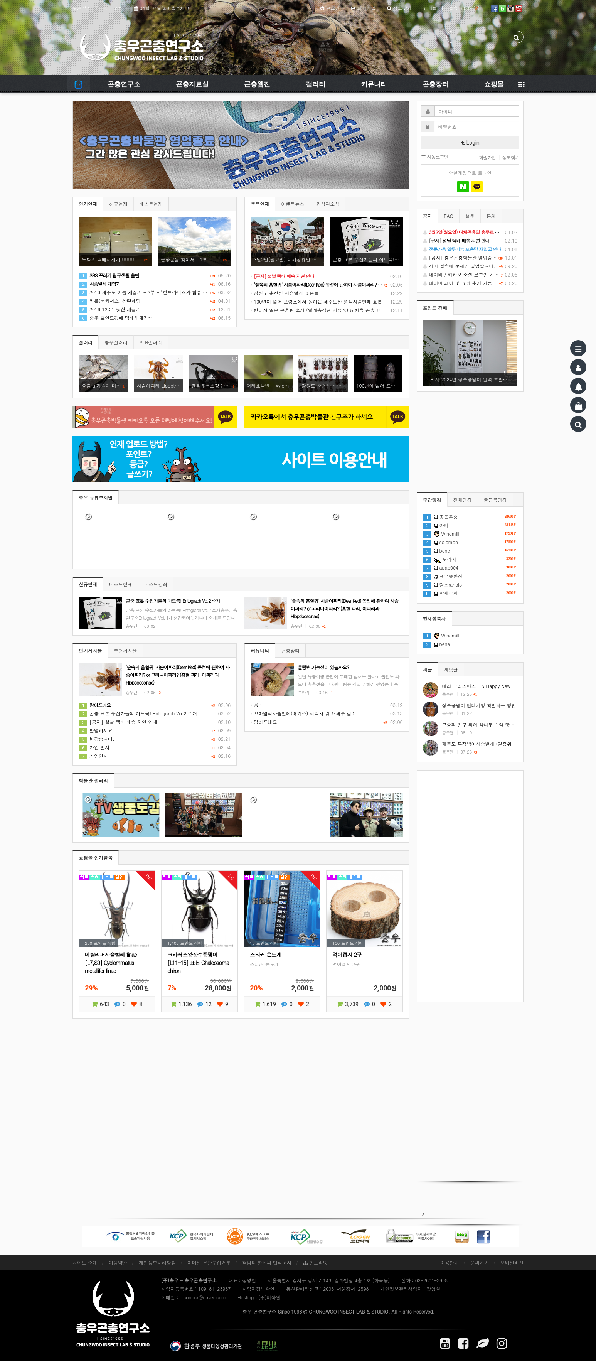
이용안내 (449, 1262)
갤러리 (315, 84)
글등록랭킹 (495, 499)
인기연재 (88, 204)
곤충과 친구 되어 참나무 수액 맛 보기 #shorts (490, 724)
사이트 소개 (84, 1262)
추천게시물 (125, 650)
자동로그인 (434, 157)
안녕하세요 (96, 730)
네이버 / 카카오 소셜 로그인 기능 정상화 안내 (470, 274)
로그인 (330, 8)
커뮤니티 (374, 84)
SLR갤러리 (151, 342)
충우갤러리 (116, 342)
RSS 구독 (112, 8)
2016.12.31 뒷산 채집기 (110, 309)
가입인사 (93, 755)
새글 (427, 669)
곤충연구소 (124, 84)
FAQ (448, 215)
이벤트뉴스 (292, 204)
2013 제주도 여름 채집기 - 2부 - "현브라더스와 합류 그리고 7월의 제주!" (161, 292)
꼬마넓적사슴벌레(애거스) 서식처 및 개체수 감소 (303, 713)
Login (470, 143)
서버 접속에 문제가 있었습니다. (470, 266)
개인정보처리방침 (157, 1262)
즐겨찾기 (81, 8)
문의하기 (479, 1262)
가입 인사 (94, 747)
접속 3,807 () (464, 8)
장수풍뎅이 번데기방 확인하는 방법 (479, 705)
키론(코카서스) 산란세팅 (110, 300)
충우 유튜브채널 (96, 497)
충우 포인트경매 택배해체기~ (115, 317)
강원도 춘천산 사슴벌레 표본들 (284, 293)
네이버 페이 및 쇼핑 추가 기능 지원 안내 (470, 283)
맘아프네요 (264, 721)
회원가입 (363, 8)
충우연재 (260, 204)
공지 (427, 215)
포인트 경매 (435, 307)
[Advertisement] (470, 886)
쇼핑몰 (430, 8)
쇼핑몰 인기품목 (96, 857)
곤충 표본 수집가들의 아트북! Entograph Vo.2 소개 (138, 713)
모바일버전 (512, 1262)
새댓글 (451, 669)
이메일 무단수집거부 (209, 1262)
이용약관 (118, 1262)
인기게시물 (90, 650)
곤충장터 (436, 84)
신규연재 (118, 204)
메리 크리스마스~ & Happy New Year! (482, 686)
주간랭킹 (432, 499)
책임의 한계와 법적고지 (266, 1262)
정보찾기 (399, 8)
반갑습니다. (96, 738)
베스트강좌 (155, 584)
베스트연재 (151, 204)
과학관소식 (327, 204)
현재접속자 (434, 618)
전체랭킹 (462, 499)
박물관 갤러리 (93, 780)
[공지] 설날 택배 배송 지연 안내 (118, 721)
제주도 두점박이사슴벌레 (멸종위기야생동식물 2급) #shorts (504, 743)
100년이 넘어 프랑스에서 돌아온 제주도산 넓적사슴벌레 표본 (316, 301)
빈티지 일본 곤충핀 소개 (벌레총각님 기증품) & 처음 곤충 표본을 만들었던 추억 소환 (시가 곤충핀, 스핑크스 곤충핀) (374, 310)
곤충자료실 (192, 84)
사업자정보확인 (258, 1288)
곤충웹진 (257, 84)
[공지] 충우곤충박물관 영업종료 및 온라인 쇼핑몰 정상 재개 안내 (470, 257)
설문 (470, 215)
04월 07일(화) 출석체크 (161, 8)
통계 (491, 215)
